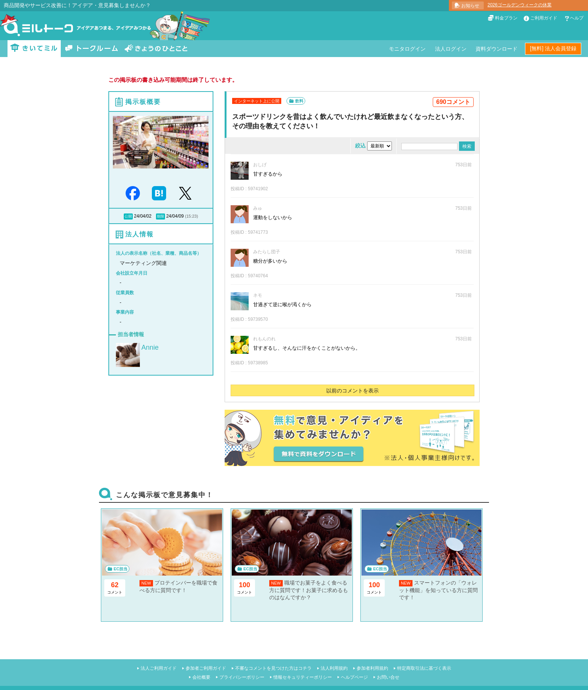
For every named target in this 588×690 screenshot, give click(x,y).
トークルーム (91, 48)
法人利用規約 (334, 668)
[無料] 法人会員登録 (553, 48)
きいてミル (34, 48)
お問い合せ (388, 677)
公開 (128, 216)
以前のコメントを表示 (352, 391)
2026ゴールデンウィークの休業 (520, 5)
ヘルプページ (354, 677)
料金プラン (506, 18)
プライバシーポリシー (241, 677)
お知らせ (470, 5)
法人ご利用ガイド (159, 668)
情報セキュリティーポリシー (302, 677)
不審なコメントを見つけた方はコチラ (273, 668)
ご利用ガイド (543, 18)
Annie (150, 347)
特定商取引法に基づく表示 (424, 668)
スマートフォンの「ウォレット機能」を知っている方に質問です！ (438, 590)
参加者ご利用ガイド (206, 668)
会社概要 (201, 677)
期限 (160, 216)
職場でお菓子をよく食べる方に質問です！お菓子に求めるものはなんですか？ (308, 590)
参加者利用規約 (372, 668)
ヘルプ (577, 18)
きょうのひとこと (156, 48)
